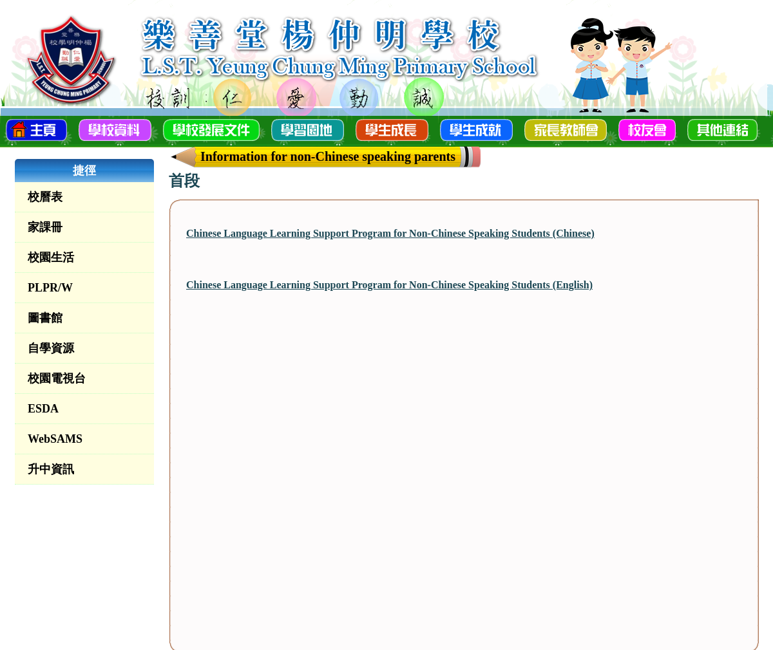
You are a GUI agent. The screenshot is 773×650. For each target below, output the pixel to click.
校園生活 (51, 257)
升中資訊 (51, 469)
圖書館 (45, 317)
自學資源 (51, 348)
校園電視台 (57, 378)
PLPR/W (50, 287)
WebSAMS (55, 438)
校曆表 (45, 196)
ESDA (43, 408)
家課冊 (45, 227)
